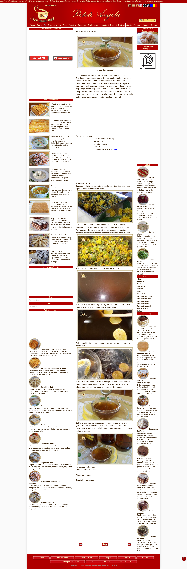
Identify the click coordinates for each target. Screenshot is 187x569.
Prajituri (121, 25)
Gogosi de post (47, 463)
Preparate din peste (144, 301)
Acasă (32, 25)
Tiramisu (152, 326)
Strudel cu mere (47, 444)
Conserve (82, 25)
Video (64, 25)
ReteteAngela (96, 565)
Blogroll (108, 558)
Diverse (140, 289)
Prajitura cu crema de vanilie (146, 485)
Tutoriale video (62, 558)
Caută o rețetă (149, 20)
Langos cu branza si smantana (53, 349)
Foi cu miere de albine (145, 352)
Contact (154, 25)
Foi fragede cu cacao (144, 457)
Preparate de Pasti (144, 296)
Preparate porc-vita (144, 306)
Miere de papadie (105, 70)
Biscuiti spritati (47, 387)
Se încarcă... (34, 300)
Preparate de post (141, 25)
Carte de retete (54, 25)
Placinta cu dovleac (49, 425)
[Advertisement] (105, 116)
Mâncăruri (104, 25)
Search (145, 558)
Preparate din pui (144, 304)
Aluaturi (140, 279)
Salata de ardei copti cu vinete (146, 178)
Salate (129, 25)
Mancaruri (141, 294)
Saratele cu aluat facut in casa (53, 368)
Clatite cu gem (47, 406)
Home (41, 558)
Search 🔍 (41, 25)
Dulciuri (113, 25)
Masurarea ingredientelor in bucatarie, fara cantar (111, 562)
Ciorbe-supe (93, 25)
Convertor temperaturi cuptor (67, 562)
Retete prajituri (143, 308)
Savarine (152, 406)
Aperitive (72, 25)
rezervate (115, 565)
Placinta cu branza (48, 502)
